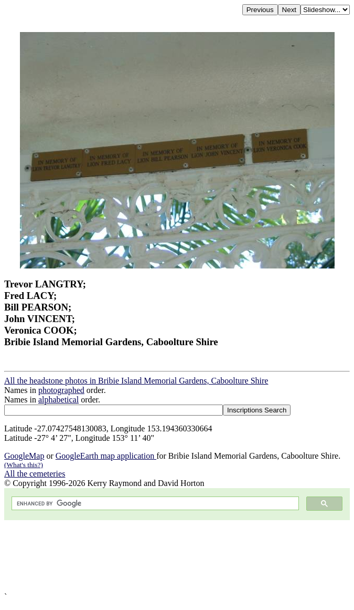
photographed (61, 390)
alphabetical (58, 399)
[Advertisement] (177, 556)
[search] (154, 504)
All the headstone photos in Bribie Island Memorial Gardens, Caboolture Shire (136, 380)
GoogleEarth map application (106, 455)
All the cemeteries (34, 473)
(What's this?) (23, 465)
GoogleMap (24, 455)
